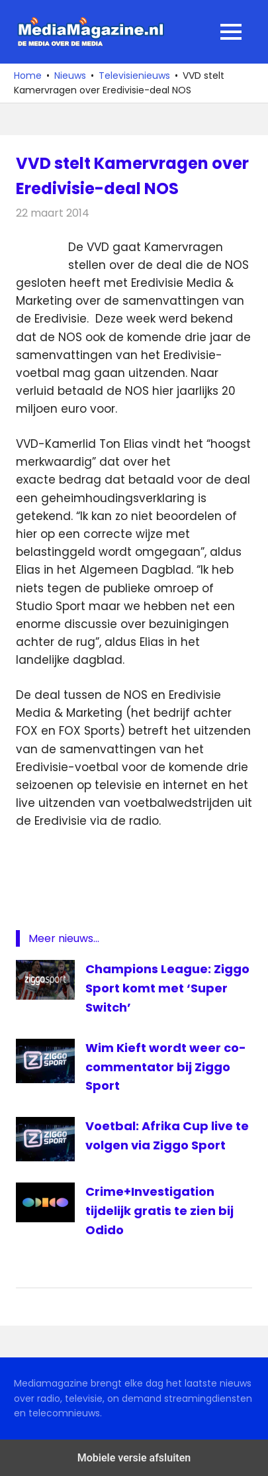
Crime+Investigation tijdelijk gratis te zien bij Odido (159, 1210)
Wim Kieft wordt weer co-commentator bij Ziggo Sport (165, 1066)
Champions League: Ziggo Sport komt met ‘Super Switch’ (167, 988)
